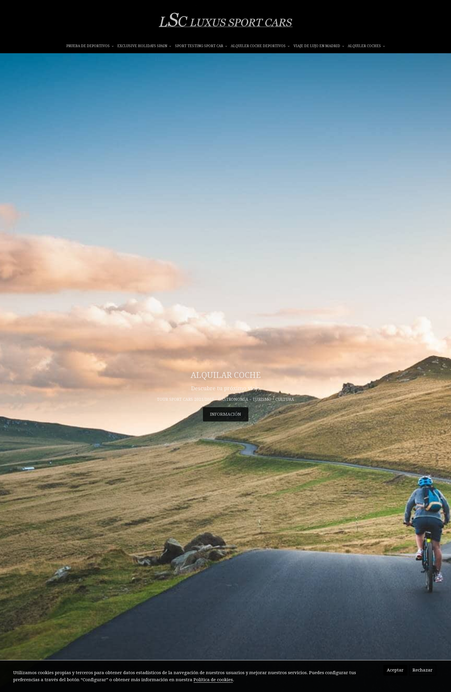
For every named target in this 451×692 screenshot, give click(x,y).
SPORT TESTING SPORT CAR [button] (201, 46)
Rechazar (423, 670)
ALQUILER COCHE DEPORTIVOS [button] (260, 46)
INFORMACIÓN (225, 414)
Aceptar (395, 670)
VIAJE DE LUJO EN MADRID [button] (319, 46)
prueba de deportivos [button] (89, 46)
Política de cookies (213, 679)
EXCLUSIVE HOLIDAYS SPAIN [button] (144, 46)
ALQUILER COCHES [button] (366, 46)
